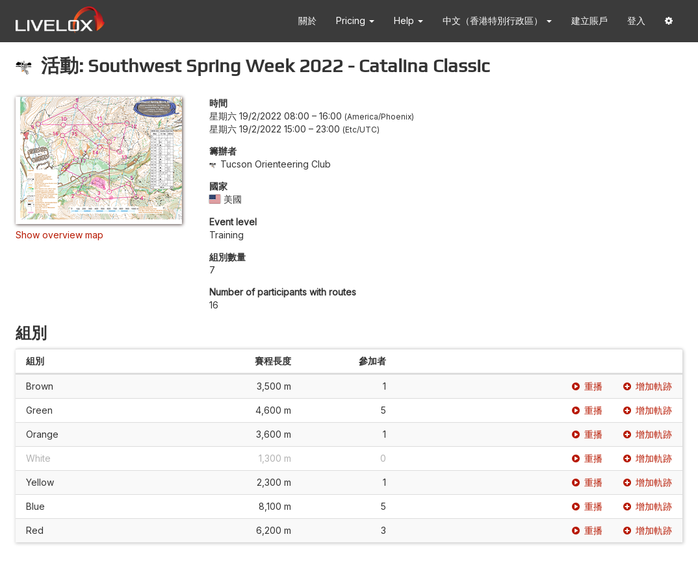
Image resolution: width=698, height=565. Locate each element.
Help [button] (408, 20)
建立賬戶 (589, 20)
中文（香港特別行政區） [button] (497, 20)
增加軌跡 (647, 386)
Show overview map (59, 234)
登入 (636, 20)
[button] (668, 21)
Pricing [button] (355, 20)
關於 (307, 20)
